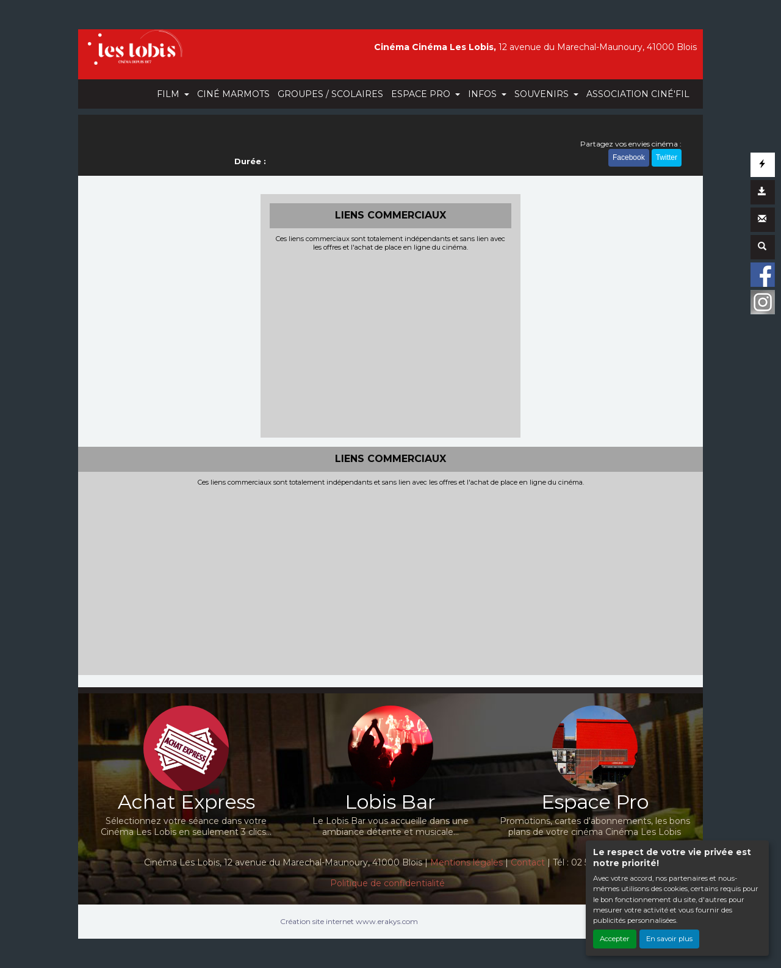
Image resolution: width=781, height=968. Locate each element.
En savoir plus (669, 938)
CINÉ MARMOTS (233, 93)
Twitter (666, 157)
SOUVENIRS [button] (542, 93)
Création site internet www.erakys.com (349, 921)
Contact (528, 862)
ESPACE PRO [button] (422, 93)
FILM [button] (169, 93)
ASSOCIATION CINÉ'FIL (637, 93)
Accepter (615, 938)
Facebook (629, 157)
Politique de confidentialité (387, 883)
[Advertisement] (391, 343)
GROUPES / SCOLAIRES (330, 93)
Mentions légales (466, 862)
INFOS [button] (483, 93)
